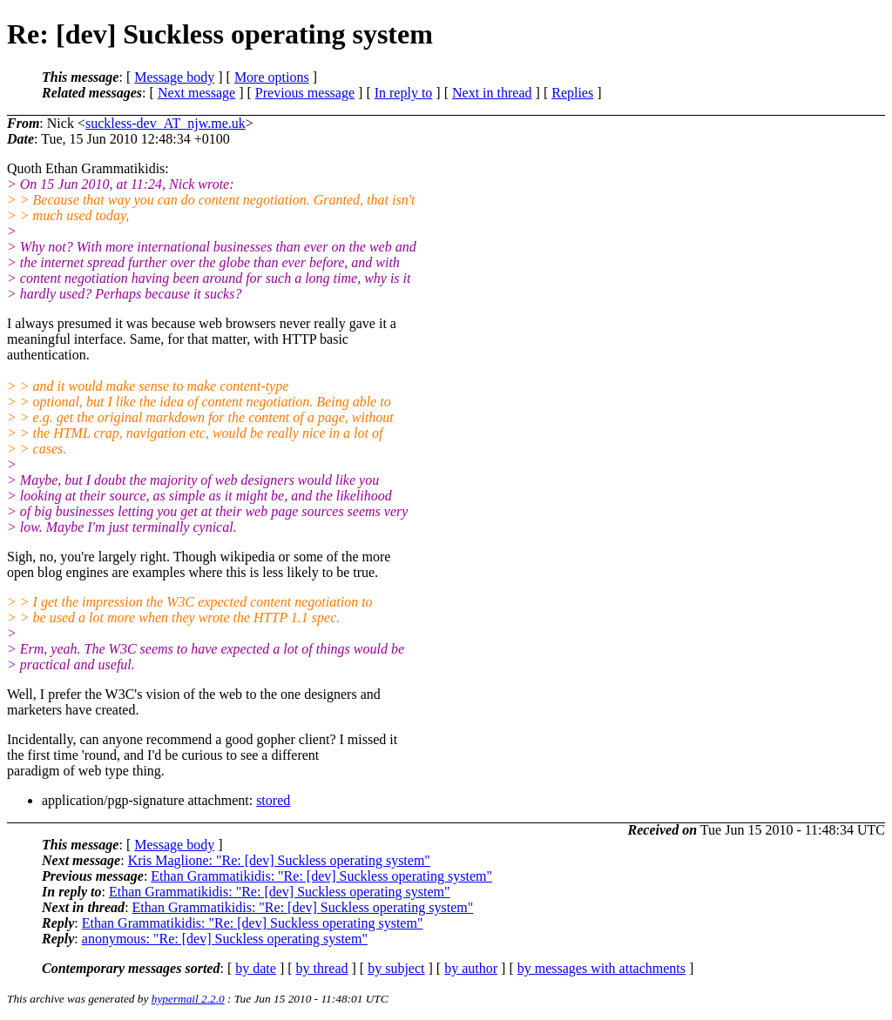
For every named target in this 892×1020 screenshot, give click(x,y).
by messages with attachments (601, 968)
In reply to (404, 92)
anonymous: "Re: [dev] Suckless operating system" (225, 938)
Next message (196, 92)
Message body (174, 77)
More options (271, 77)
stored (273, 800)
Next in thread (492, 92)
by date (255, 968)
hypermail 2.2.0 (188, 998)
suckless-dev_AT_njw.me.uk (165, 123)
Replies (572, 92)
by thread (322, 968)
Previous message (305, 92)
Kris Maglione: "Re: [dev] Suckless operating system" (279, 860)
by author (470, 968)
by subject (396, 968)
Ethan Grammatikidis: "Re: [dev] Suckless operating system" (321, 876)
